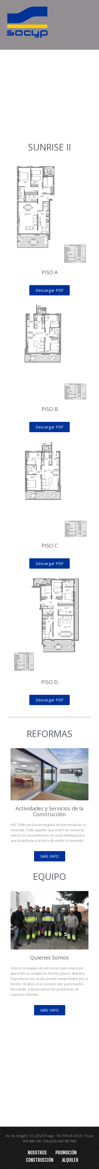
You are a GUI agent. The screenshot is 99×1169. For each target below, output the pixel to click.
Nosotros (37, 1153)
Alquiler (70, 1160)
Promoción (66, 1153)
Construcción (39, 1160)
